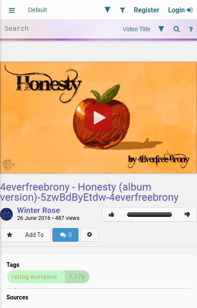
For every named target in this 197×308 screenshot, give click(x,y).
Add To (34, 234)
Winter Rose (38, 211)
